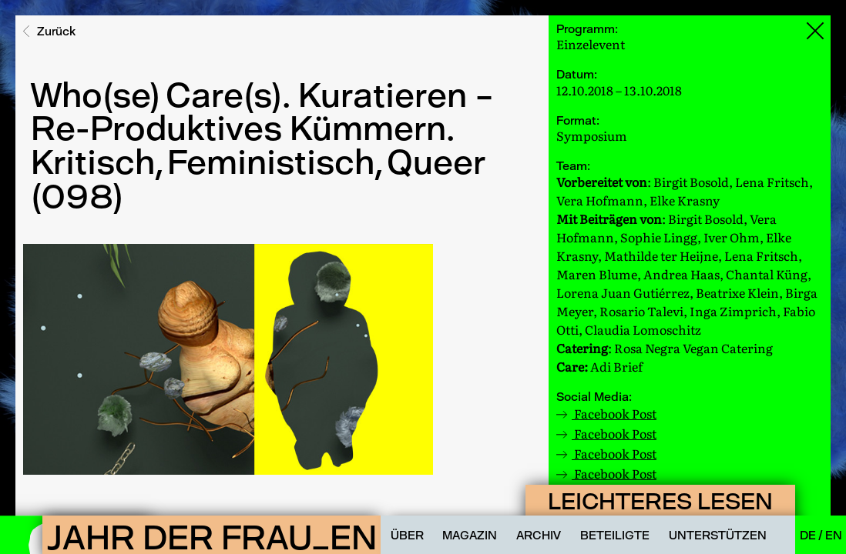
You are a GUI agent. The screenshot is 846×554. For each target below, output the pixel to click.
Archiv (538, 535)
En (833, 535)
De (809, 535)
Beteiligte (615, 535)
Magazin (469, 535)
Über (407, 535)
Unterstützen (718, 535)
